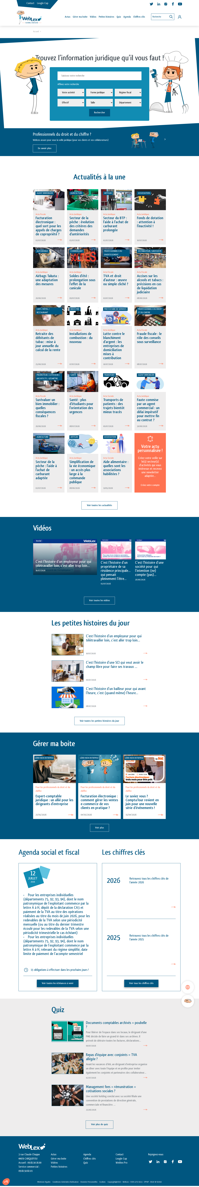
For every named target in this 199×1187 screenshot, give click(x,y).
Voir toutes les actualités (99, 507)
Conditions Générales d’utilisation (66, 1183)
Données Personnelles (89, 1183)
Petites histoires (106, 17)
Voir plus (99, 829)
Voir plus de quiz (99, 1125)
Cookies (102, 1183)
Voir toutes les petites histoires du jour (99, 722)
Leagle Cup (42, 3)
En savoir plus (44, 149)
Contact (30, 3)
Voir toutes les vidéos (99, 602)
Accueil (36, 32)
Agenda (127, 17)
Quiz (119, 17)
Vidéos (93, 17)
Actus (67, 17)
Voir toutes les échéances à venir (58, 984)
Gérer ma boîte (80, 17)
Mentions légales (44, 1183)
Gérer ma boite (58, 1159)
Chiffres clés (139, 17)
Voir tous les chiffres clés (141, 984)
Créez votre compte (150, 486)
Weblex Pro (121, 1163)
